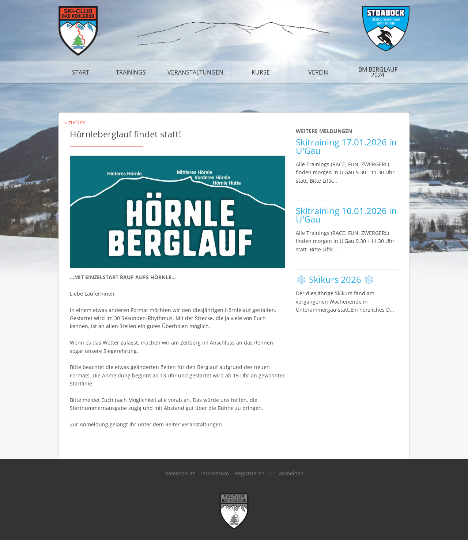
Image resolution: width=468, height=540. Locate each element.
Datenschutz (180, 473)
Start (80, 72)
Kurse (261, 72)
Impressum (215, 473)
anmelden (291, 473)
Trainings (131, 72)
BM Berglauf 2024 (377, 72)
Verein (318, 72)
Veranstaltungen (195, 72)
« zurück (74, 122)
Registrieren (250, 473)
